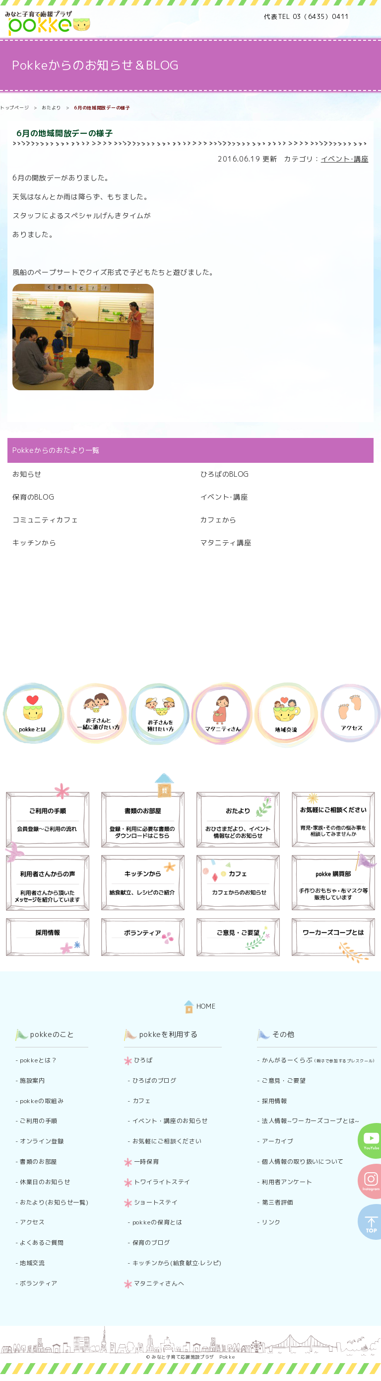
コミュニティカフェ (45, 519)
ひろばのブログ (154, 1080)
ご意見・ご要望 (284, 1080)
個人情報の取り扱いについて (303, 1161)
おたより (51, 107)
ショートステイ (156, 1202)
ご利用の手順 (39, 1121)
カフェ (141, 1101)
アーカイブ (278, 1141)
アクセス (32, 1222)
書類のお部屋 (39, 1161)
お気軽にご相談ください (167, 1141)
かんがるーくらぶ (319, 1060)
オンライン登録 (42, 1141)
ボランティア (39, 1283)
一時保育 (146, 1161)
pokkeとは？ (39, 1060)
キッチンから (34, 542)
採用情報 (274, 1101)
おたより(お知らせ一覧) (54, 1202)
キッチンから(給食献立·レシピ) (177, 1263)
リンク (271, 1222)
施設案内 (32, 1080)
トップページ (14, 107)
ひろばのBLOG (225, 474)
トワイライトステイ (162, 1182)
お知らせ (27, 474)
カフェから (218, 519)
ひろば (143, 1060)
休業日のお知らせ (45, 1182)
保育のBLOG (33, 497)
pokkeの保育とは (157, 1222)
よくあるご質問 (42, 1242)
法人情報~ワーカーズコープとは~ (311, 1121)
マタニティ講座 (226, 542)
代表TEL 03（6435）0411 (306, 16)
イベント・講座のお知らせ (170, 1121)
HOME (200, 1006)
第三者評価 (278, 1202)
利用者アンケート (287, 1182)
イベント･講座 (345, 159)
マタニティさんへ (159, 1283)
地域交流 (32, 1263)
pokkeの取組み (42, 1101)
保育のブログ (151, 1242)
